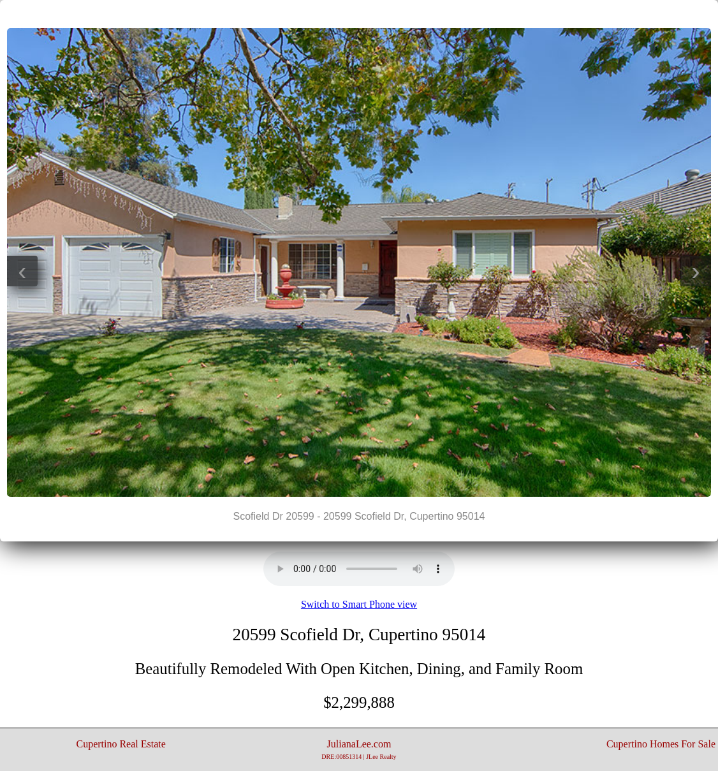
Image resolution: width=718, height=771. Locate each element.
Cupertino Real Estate (120, 743)
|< (333, 13)
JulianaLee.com (358, 749)
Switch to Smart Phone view (359, 604)
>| (384, 13)
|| (359, 13)
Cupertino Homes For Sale (660, 743)
